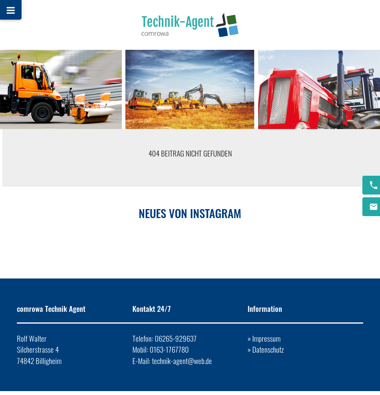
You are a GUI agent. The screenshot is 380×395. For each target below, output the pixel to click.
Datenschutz (268, 349)
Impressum (266, 338)
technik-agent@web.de (182, 360)
